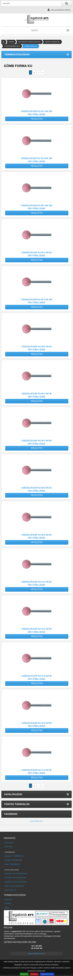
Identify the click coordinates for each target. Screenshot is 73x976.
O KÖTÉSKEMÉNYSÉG (12, 46)
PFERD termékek (13, 860)
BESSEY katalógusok (16, 874)
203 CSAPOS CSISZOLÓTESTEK (29, 42)
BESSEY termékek (14, 856)
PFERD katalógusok (15, 878)
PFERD (11, 42)
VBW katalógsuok (14, 886)
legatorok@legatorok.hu (36, 953)
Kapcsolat (10, 890)
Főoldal (9, 842)
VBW (7, 908)
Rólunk (9, 847)
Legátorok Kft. (36, 821)
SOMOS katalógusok (16, 882)
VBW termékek (12, 864)
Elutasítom (34, 974)
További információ (47, 974)
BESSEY (8, 899)
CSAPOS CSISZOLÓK (52, 42)
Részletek (37, 119)
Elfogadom (24, 974)
